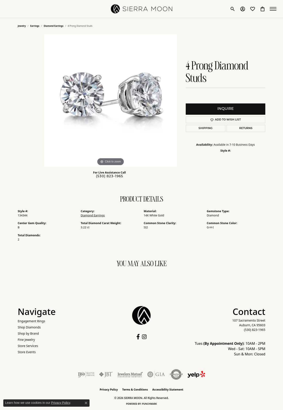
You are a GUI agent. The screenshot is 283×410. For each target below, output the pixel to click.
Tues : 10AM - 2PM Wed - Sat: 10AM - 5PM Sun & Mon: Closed (230, 349)
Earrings (34, 25)
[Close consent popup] (86, 403)
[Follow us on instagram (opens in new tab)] (144, 336)
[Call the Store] (254, 330)
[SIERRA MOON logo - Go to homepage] (141, 9)
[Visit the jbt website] (106, 374)
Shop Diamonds (29, 327)
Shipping (205, 128)
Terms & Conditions (135, 389)
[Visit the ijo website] (86, 374)
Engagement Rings (31, 321)
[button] (232, 8)
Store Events (27, 352)
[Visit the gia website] (156, 374)
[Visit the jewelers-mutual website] (130, 374)
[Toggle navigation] (274, 9)
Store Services (28, 346)
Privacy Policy (109, 389)
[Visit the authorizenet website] (176, 374)
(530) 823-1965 (109, 176)
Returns (245, 128)
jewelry (22, 25)
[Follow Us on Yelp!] (196, 374)
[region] (110, 100)
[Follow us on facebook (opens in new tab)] (138, 336)
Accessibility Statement (167, 389)
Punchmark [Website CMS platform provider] (149, 403)
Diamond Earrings (53, 25)
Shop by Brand (28, 333)
